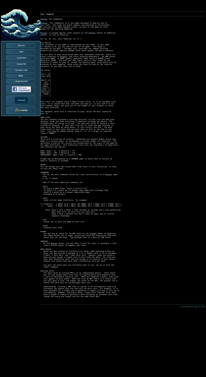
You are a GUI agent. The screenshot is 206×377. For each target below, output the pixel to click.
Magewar (44, 24)
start (99, 168)
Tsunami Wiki (21, 64)
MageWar (44, 19)
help (42, 14)
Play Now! (21, 45)
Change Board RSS (21, 81)
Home (21, 52)
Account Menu (21, 58)
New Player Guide (21, 70)
